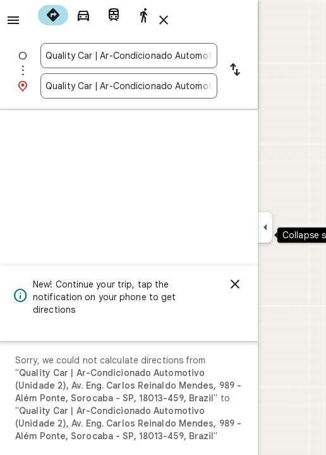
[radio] (53, 15)
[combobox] (128, 55)
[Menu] (13, 20)
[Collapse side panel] (265, 227)
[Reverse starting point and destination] (235, 71)
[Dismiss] (235, 284)
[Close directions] (163, 20)
